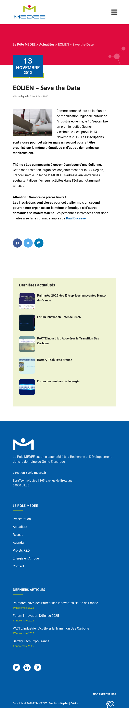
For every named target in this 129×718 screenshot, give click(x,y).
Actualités (20, 527)
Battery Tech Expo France (54, 360)
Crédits (74, 703)
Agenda (18, 543)
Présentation (22, 519)
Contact (18, 566)
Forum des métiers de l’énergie (58, 381)
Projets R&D (21, 550)
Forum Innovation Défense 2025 (59, 317)
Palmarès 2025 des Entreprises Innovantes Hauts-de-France (71, 298)
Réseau (18, 535)
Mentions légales (59, 703)
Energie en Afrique (26, 558)
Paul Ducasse (76, 218)
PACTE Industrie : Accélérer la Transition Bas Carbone (68, 341)
